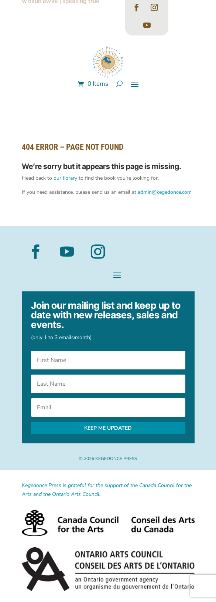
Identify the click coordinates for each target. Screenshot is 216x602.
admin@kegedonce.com (165, 192)
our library (65, 178)
